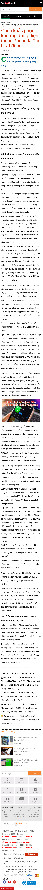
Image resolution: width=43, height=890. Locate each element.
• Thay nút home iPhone (25, 811)
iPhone (9, 22)
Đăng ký (31, 854)
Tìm (35, 9)
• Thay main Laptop (18, 816)
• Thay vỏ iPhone (30, 809)
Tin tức (3, 22)
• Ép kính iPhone (16, 809)
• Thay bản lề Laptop (18, 814)
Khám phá (18, 16)
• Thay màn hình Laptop (20, 812)
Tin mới (6, 16)
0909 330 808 (6, 888)
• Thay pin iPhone (22, 807)
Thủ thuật (31, 16)
